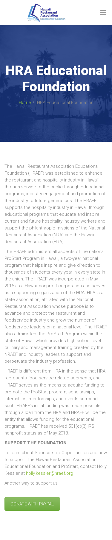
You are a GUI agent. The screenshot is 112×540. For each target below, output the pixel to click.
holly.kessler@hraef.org (49, 473)
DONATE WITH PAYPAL (32, 504)
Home (25, 102)
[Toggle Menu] (103, 12)
